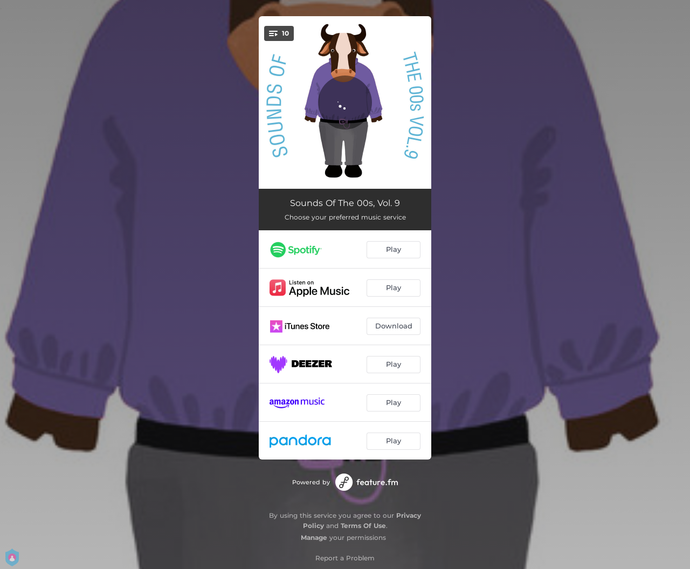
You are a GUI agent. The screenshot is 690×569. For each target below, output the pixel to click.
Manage (314, 537)
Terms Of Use (363, 526)
